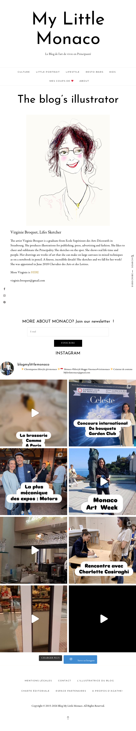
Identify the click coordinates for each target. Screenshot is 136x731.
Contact (64, 680)
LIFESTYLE (73, 72)
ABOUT (84, 81)
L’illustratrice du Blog (95, 680)
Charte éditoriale (35, 690)
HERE (35, 272)
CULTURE (24, 72)
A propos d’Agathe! (107, 690)
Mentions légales (38, 680)
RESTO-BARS (94, 72)
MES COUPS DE (61, 81)
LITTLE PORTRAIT (48, 72)
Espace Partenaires (71, 690)
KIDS (112, 72)
